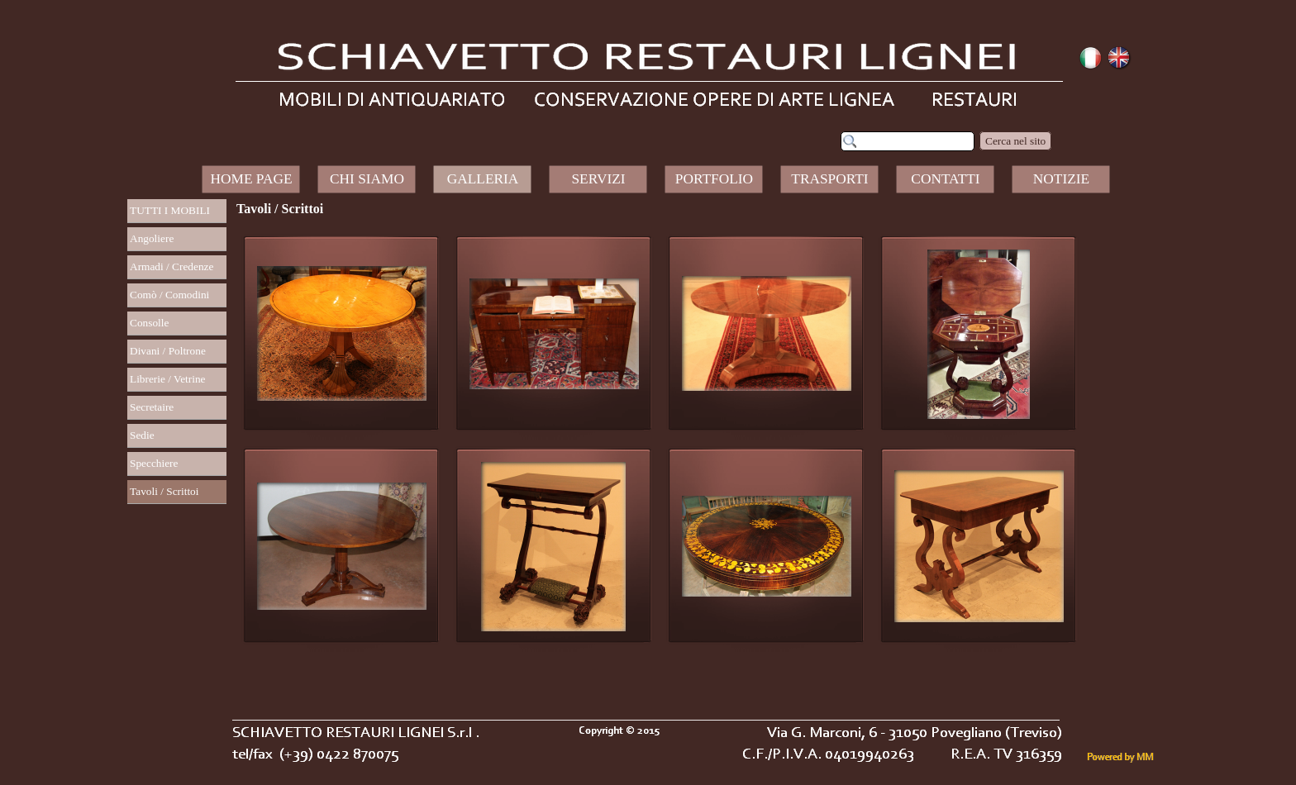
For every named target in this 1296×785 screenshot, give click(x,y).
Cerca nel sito (1015, 141)
